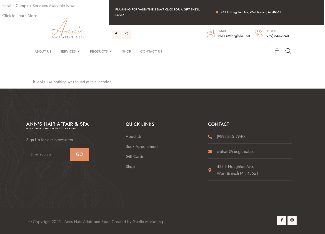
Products (101, 51)
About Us (43, 51)
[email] (48, 154)
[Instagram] (126, 34)
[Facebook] (116, 34)
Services (70, 51)
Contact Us (151, 51)
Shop (126, 51)
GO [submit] (79, 154)
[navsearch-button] (288, 51)
